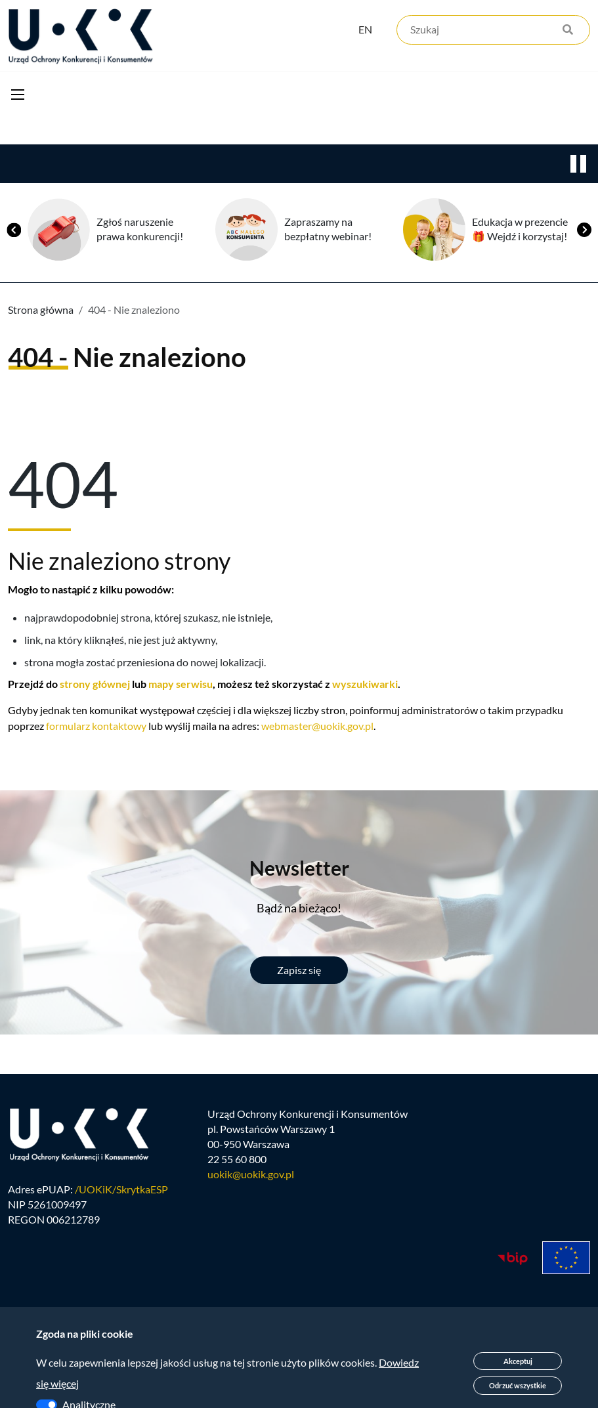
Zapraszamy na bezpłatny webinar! (328, 230)
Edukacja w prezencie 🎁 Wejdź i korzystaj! (520, 230)
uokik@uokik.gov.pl (250, 1177)
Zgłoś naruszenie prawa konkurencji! (139, 230)
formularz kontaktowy (96, 727)
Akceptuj (517, 1361)
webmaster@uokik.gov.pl (317, 727)
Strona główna (41, 311)
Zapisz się (299, 971)
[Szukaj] (493, 31)
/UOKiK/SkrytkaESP (121, 1192)
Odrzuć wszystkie (517, 1385)
